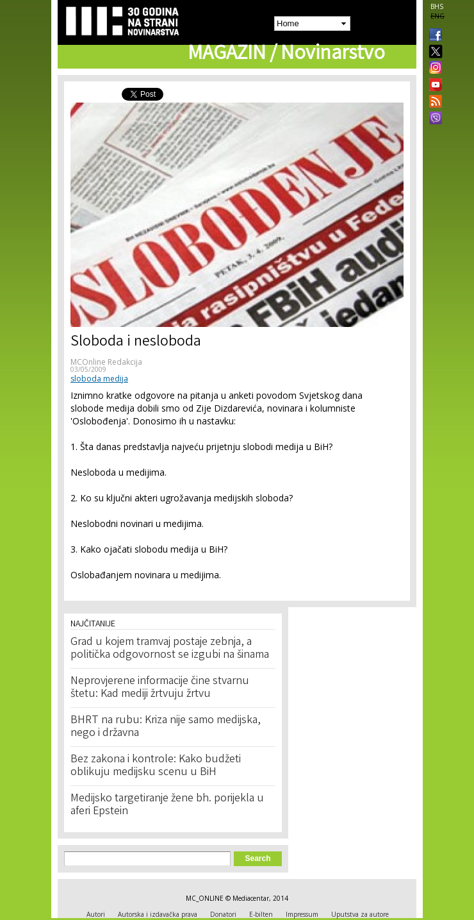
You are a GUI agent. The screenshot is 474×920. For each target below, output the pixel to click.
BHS (436, 6)
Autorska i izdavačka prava (157, 914)
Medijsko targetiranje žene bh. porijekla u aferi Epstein (167, 805)
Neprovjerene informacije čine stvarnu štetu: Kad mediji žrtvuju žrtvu (159, 688)
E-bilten (261, 914)
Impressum (302, 914)
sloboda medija (99, 378)
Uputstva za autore (360, 914)
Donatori (223, 914)
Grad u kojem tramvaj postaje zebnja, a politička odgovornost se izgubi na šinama (169, 649)
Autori (95, 914)
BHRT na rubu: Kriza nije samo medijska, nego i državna (165, 727)
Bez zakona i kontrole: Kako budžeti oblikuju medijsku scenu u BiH (155, 766)
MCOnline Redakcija (106, 361)
